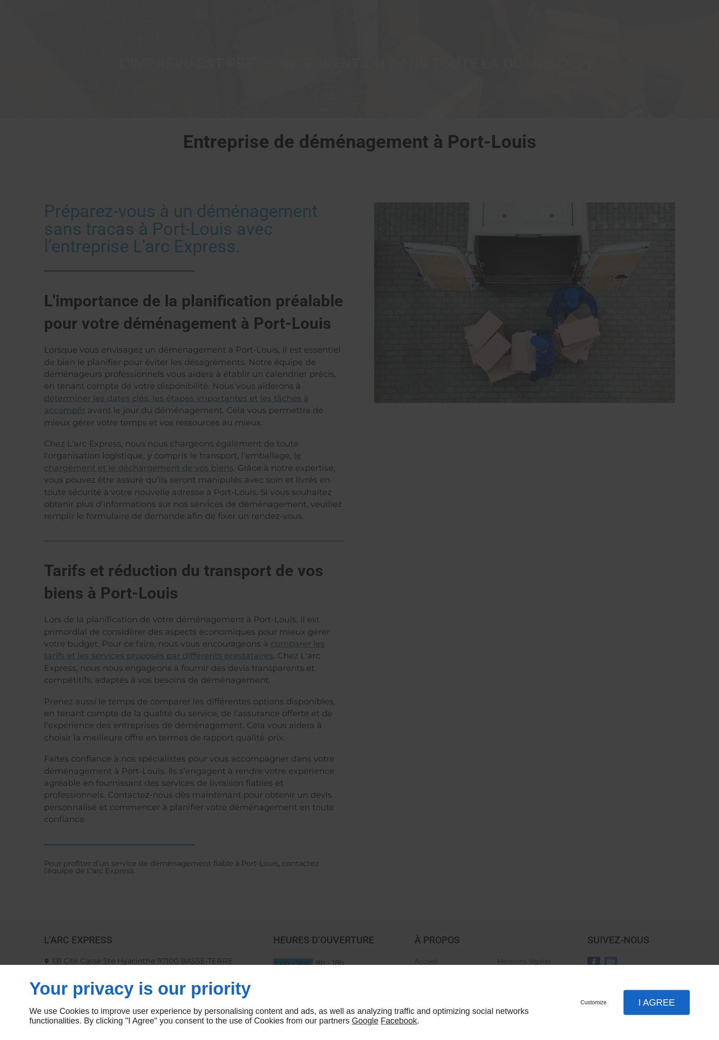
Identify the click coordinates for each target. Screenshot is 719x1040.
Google (365, 1020)
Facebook (399, 1020)
